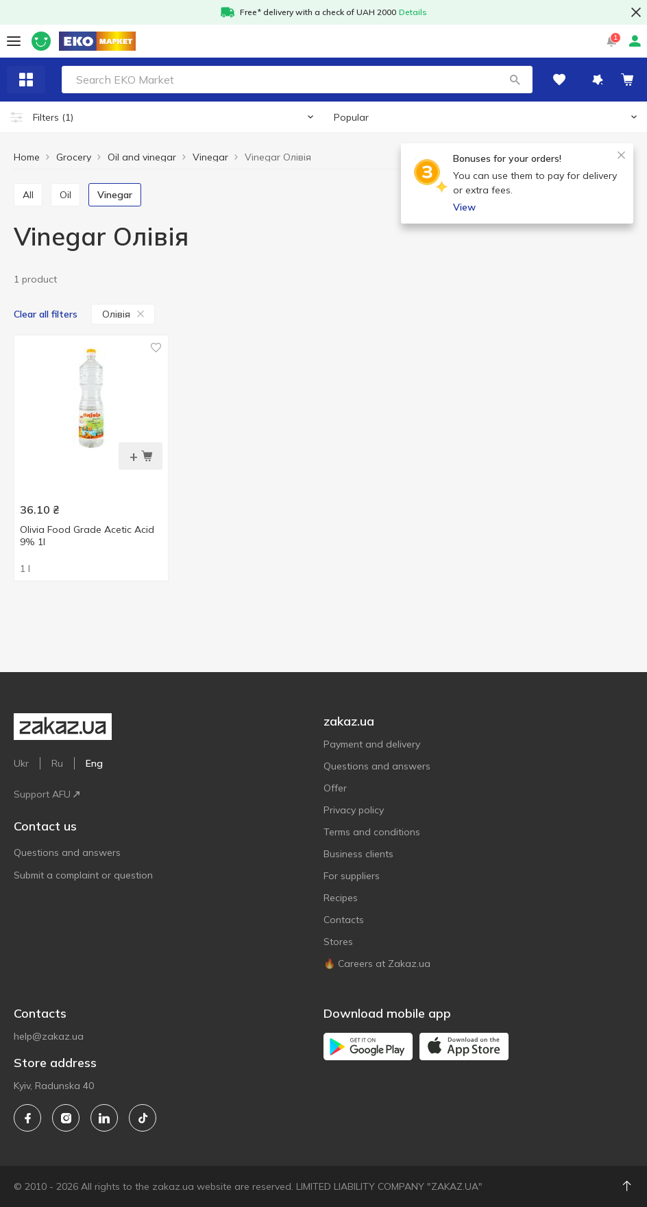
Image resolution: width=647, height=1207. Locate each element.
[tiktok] (142, 1118)
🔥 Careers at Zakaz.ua (377, 963)
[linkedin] (104, 1118)
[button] (515, 79)
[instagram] (66, 1118)
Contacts (344, 919)
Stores (338, 941)
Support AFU (47, 794)
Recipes (341, 898)
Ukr (21, 763)
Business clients (358, 854)
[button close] (636, 12)
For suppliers (352, 876)
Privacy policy (354, 810)
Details (413, 12)
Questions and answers (67, 852)
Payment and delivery (372, 744)
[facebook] (27, 1118)
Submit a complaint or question (83, 875)
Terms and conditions (372, 832)
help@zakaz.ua (49, 1036)
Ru (57, 763)
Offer (335, 788)
